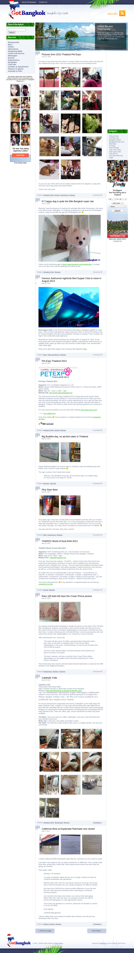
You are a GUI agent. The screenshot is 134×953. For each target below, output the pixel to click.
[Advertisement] (117, 90)
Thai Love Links (115, 152)
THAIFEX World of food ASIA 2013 (60, 541)
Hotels (11, 47)
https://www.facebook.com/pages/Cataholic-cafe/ (63, 691)
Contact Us (43, 2)
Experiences (13, 60)
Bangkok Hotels (115, 140)
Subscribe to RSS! (116, 13)
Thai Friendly (114, 148)
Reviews (72, 195)
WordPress (103, 943)
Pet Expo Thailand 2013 (54, 361)
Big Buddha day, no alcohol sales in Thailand (65, 436)
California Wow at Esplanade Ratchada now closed (68, 829)
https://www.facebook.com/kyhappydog (77, 264)
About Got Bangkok (29, 2)
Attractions (13, 49)
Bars (10, 44)
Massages (12, 55)
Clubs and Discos (16, 53)
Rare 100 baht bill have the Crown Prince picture (67, 596)
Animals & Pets (15, 71)
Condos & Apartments (18, 67)
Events (11, 58)
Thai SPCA (113, 154)
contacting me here (45, 584)
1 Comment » (97, 822)
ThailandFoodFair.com (57, 558)
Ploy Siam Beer (50, 489)
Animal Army (114, 136)
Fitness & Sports (15, 69)
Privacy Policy (58, 943)
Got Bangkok (26, 13)
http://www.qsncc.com (89, 410)
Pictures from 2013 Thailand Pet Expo (61, 54)
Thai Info (12, 64)
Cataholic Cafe (49, 677)
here (85, 349)
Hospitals (12, 62)
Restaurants (13, 42)
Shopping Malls (15, 51)
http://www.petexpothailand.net (60, 393)
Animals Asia (114, 138)
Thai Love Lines (115, 150)
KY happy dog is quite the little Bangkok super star (68, 201)
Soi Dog (112, 146)
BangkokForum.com (116, 142)
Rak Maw (112, 144)
